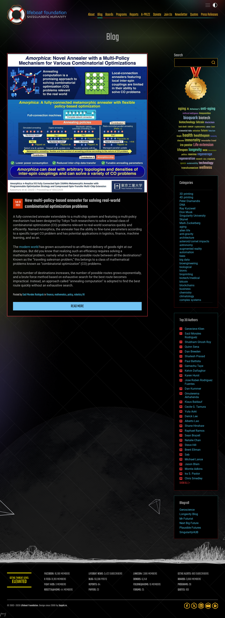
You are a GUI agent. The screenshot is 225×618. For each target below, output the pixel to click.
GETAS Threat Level (19, 580)
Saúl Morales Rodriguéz (33, 294)
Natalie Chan (193, 440)
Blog (99, 14)
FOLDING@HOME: (141, 584)
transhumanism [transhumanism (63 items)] (189, 168)
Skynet (183, 219)
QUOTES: (181, 590)
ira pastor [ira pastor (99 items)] (186, 145)
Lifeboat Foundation (29, 606)
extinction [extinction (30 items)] (196, 131)
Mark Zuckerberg (189, 223)
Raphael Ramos (194, 430)
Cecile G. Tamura (195, 406)
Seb (187, 454)
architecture (186, 237)
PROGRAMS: (183, 584)
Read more (77, 306)
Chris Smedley (193, 478)
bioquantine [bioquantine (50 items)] (205, 113)
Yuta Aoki (191, 411)
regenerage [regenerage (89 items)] (204, 154)
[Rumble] (215, 606)
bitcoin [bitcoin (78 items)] (200, 122)
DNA (182, 204)
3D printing (186, 194)
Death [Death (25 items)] (213, 127)
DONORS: (137, 579)
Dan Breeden (193, 351)
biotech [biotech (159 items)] (204, 118)
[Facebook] (187, 606)
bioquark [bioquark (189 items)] (190, 118)
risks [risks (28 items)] (204, 159)
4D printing (186, 197)
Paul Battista (193, 361)
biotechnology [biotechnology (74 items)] (187, 122)
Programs (121, 14)
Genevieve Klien (194, 328)
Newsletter (181, 14)
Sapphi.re (63, 606)
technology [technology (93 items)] (206, 163)
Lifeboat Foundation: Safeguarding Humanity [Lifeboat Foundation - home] (37, 14)
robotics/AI (79, 294)
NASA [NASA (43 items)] (205, 150)
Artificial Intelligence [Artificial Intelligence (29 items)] (190, 113)
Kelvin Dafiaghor (195, 370)
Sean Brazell (192, 435)
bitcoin (183, 281)
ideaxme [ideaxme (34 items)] (180, 141)
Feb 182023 (18, 204)
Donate (157, 14)
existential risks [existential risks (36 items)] (185, 131)
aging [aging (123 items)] (182, 109)
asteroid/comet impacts (194, 241)
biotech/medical (189, 278)
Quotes (194, 14)
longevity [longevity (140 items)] (195, 150)
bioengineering (188, 263)
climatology (186, 296)
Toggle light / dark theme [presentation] (215, 5)
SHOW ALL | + (184, 483)
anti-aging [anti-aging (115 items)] (208, 109)
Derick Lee (191, 416)
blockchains (186, 285)
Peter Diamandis (189, 201)
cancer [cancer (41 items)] (191, 126)
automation (186, 252)
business (185, 289)
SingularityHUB (188, 532)
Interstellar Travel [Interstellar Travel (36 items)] (208, 141)
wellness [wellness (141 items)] (205, 167)
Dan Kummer (193, 388)
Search (213, 62)
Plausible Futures (190, 527)
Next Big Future (188, 523)
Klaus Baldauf (193, 401)
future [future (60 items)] (204, 130)
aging (183, 226)
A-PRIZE (145, 14)
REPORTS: (93, 584)
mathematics (60, 294)
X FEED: (47, 579)
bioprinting (186, 274)
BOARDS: (182, 579)
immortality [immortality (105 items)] (192, 140)
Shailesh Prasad (195, 356)
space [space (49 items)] (183, 163)
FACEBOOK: (49, 574)
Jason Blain (192, 464)
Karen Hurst (192, 375)
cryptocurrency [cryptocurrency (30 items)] (199, 127)
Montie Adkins (193, 469)
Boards (109, 14)
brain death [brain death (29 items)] (183, 127)
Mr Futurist (186, 518)
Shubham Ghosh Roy (198, 342)
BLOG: (91, 579)
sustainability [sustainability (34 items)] (192, 163)
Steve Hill (190, 445)
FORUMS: (137, 590)
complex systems (190, 300)
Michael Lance (194, 459)
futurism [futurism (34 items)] (211, 131)
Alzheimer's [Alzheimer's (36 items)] (195, 109)
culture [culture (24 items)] (208, 127)
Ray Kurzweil (187, 208)
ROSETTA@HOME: (52, 590)
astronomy (186, 245)
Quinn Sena (192, 346)
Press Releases (209, 14)
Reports (134, 14)
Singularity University (192, 215)
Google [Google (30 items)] (179, 136)
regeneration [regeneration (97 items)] (186, 159)
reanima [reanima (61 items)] (192, 154)
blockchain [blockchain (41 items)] (209, 122)
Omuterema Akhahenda (192, 395)
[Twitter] (194, 606)
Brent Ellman (193, 449)
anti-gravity (186, 234)
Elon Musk (185, 212)
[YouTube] (208, 606)
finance (50, 294)
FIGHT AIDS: (49, 584)
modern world (28, 247)
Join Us (168, 14)
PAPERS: (93, 590)
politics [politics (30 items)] (184, 155)
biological (185, 267)
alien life (184, 230)
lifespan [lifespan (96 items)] (182, 150)
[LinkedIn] (201, 606)
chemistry (185, 292)
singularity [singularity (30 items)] (211, 159)
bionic (183, 270)
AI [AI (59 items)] (188, 109)
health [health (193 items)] (187, 135)
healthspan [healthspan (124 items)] (202, 136)
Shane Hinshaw (194, 425)
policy (70, 294)
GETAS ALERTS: (184, 574)
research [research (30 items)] (199, 159)
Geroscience (187, 509)
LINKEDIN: (137, 574)
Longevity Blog (188, 514)
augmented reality (190, 248)
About (91, 14)
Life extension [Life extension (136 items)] (203, 145)
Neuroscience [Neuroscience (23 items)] (212, 151)
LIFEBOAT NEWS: (96, 574)
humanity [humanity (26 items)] (213, 136)
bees (182, 256)
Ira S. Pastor (192, 473)
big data (184, 259)
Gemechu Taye (194, 366)
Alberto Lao (192, 421)
